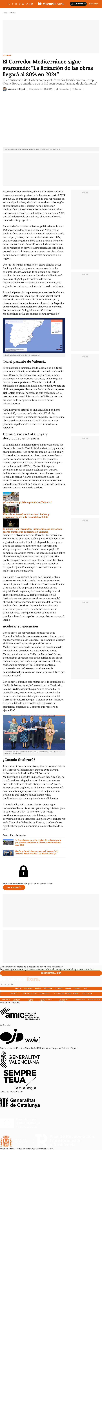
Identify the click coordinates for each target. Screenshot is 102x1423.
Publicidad (80, 999)
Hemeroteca (87, 994)
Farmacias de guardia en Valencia (35, 994)
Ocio (85, 988)
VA (27, 4)
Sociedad (58, 988)
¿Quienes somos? (16, 999)
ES (32, 4)
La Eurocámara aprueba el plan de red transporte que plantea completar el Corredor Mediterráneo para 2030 (38, 842)
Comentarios (62, 89)
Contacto (6, 999)
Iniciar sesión (14, 887)
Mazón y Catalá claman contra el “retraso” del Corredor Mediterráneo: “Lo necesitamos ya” (36, 852)
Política (38, 988)
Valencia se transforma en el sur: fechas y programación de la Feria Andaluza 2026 (26, 516)
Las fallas (14, 994)
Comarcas (28, 988)
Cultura (68, 988)
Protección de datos (46, 999)
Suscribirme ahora (51, 973)
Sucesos (77, 988)
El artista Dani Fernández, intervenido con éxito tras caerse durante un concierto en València (32, 530)
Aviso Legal (30, 999)
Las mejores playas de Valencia (66, 994)
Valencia (18, 988)
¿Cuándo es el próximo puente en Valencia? (27, 502)
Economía (7, 55)
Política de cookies (63, 999)
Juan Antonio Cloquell (16, 89)
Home (5, 12)
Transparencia (94, 999)
